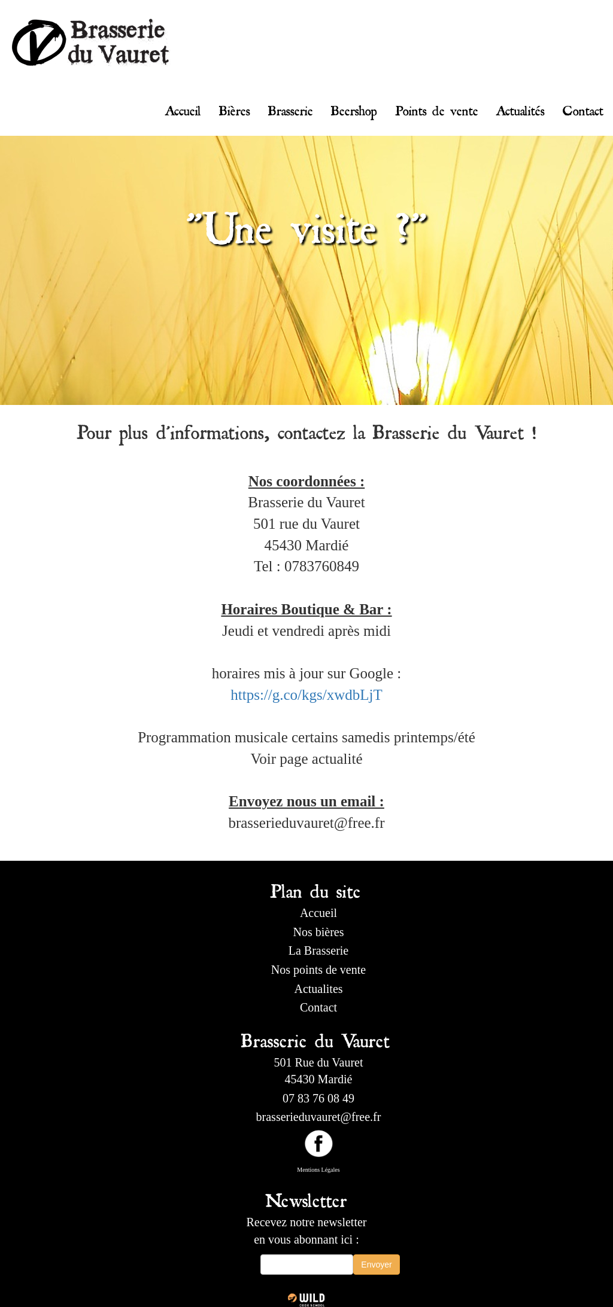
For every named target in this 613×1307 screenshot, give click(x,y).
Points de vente (436, 108)
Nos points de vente (318, 969)
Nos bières (318, 932)
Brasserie (290, 108)
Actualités (520, 108)
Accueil (183, 108)
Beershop (354, 108)
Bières (234, 108)
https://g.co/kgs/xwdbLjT (306, 695)
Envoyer (376, 1264)
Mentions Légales (318, 1169)
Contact (583, 108)
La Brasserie (319, 950)
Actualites (318, 988)
